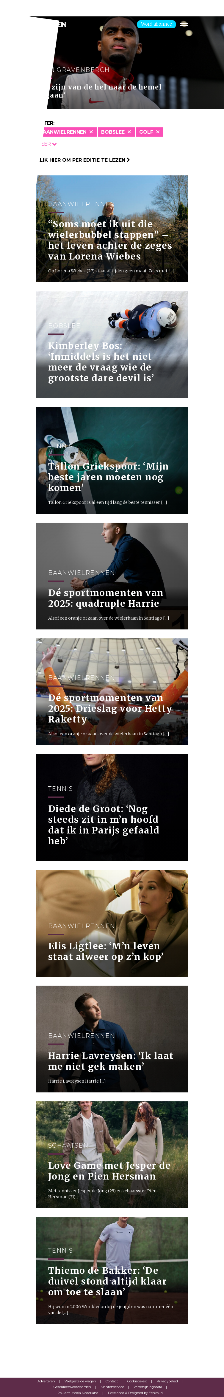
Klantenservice (112, 1387)
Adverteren (46, 1381)
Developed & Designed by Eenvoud (135, 1393)
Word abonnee (156, 24)
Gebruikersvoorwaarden (72, 1387)
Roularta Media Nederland (77, 1393)
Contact (112, 1381)
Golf (146, 132)
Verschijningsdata (148, 1387)
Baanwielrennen (63, 132)
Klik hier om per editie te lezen (83, 160)
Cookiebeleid (137, 1381)
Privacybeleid (167, 1381)
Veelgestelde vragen (80, 1381)
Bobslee (113, 132)
